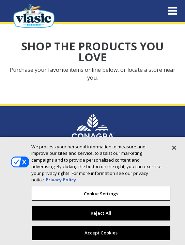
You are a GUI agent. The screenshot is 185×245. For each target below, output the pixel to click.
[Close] (174, 149)
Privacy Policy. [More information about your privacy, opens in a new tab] (61, 182)
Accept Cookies (101, 235)
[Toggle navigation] (172, 11)
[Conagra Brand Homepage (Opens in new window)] (93, 129)
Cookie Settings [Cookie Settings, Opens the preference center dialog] (101, 196)
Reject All (101, 215)
